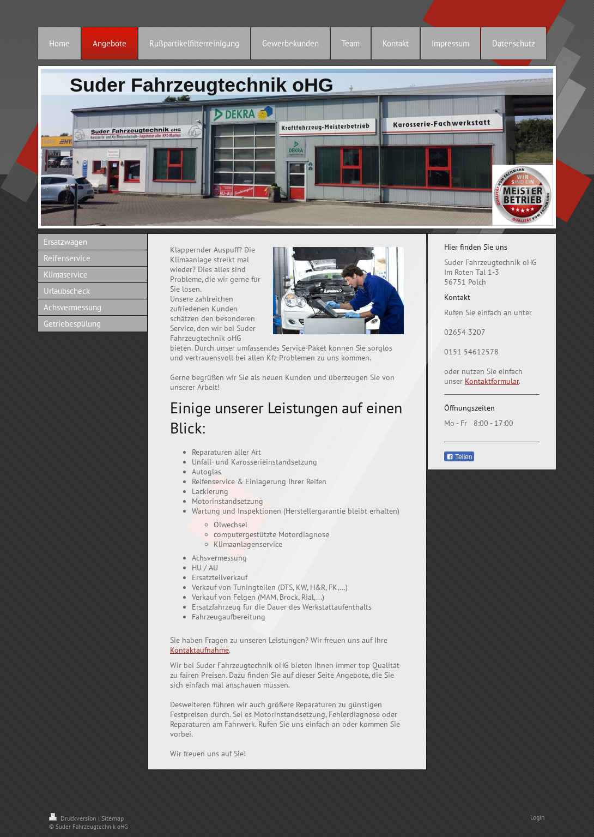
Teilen (459, 457)
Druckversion (73, 818)
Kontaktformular (492, 381)
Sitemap (112, 818)
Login (537, 817)
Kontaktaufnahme (199, 650)
